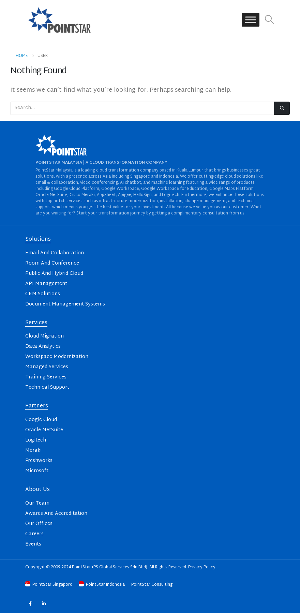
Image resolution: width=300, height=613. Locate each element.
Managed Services (46, 367)
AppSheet (106, 195)
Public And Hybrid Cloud (54, 273)
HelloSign (142, 195)
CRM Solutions (42, 294)
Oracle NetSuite (51, 195)
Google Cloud (41, 419)
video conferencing (99, 182)
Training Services (45, 377)
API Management (46, 283)
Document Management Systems (65, 304)
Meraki (33, 450)
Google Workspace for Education (174, 189)
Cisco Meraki (82, 195)
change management (205, 201)
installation (171, 201)
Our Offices (38, 523)
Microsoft (36, 471)
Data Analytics (43, 346)
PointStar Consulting (151, 584)
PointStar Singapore (49, 584)
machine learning (168, 182)
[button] (269, 20)
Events (33, 544)
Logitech (170, 195)
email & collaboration (56, 182)
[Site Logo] (59, 19)
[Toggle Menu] (250, 20)
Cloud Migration (44, 336)
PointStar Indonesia (102, 584)
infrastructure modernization (128, 201)
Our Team (37, 503)
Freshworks (38, 460)
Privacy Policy (201, 567)
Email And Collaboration (54, 253)
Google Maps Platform (231, 189)
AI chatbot (130, 182)
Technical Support (47, 387)
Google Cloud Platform (76, 189)
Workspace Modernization (56, 356)
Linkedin (44, 603)
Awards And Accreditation (56, 513)
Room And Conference (52, 263)
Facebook (30, 603)
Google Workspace (120, 189)
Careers (34, 534)
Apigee (124, 195)
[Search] (282, 108)
